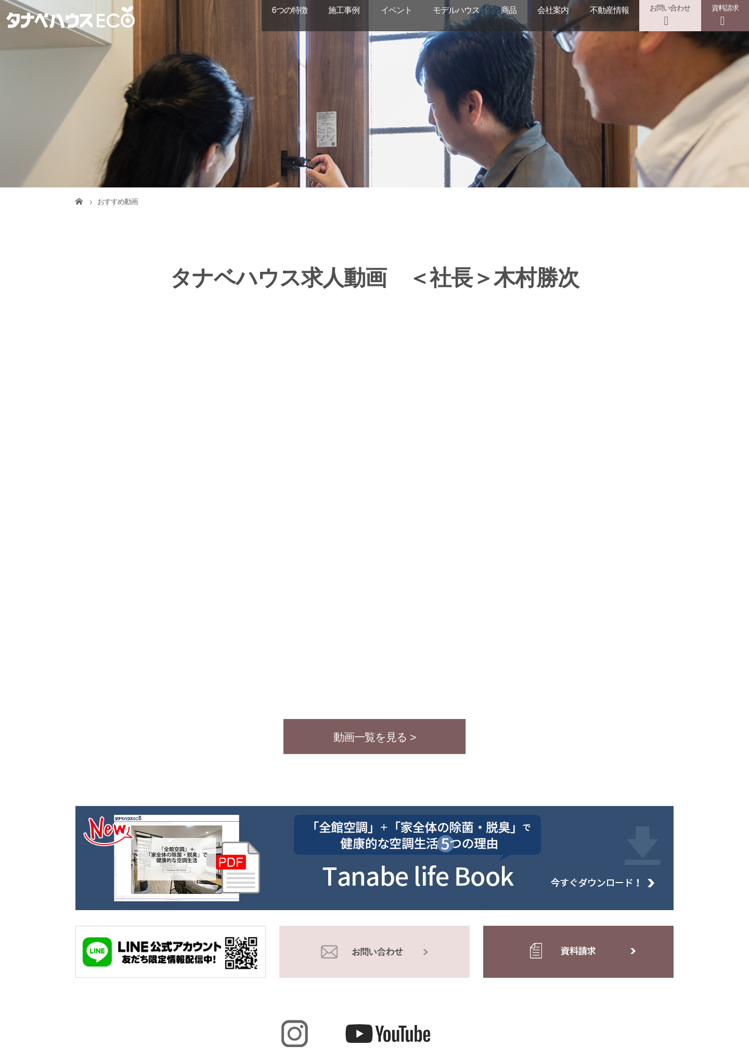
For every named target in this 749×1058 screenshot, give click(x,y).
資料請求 (725, 8)
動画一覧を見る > (374, 737)
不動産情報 (609, 10)
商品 (508, 10)
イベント (396, 10)
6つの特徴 (289, 10)
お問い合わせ (670, 8)
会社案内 (553, 10)
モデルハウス (456, 10)
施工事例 (343, 10)
